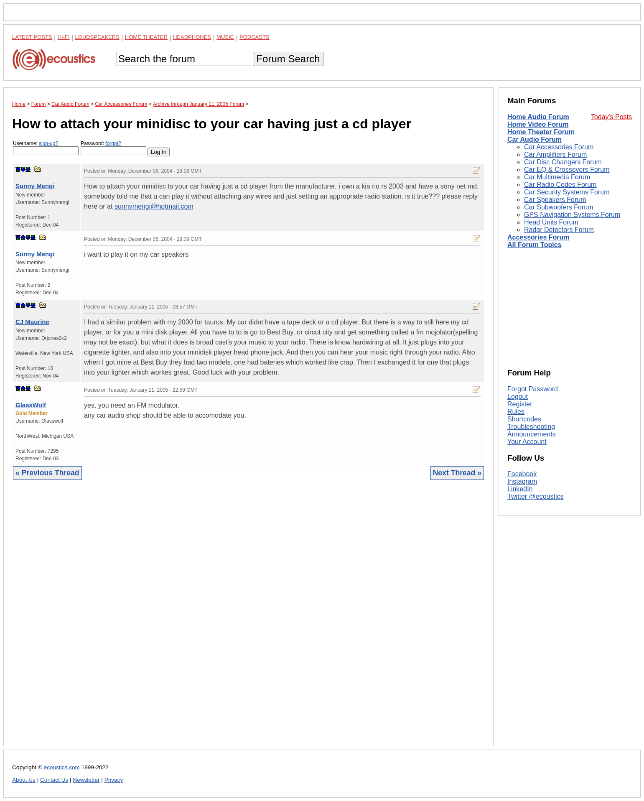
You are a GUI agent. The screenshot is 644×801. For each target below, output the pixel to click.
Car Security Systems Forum (566, 192)
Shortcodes (524, 419)
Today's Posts (611, 116)
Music (225, 37)
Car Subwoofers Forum (558, 207)
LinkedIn (520, 488)
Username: (46, 147)
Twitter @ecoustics (535, 496)
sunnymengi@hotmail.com (154, 206)
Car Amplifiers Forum (555, 154)
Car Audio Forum (534, 139)
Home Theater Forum (541, 131)
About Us (24, 780)
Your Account (527, 441)
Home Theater (146, 37)
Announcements (531, 434)
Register (519, 404)
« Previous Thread (47, 473)
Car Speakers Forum (555, 199)
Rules (515, 411)
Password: (113, 147)
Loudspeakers (97, 37)
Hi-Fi (64, 37)
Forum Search (288, 58)
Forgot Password (532, 389)
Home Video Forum (537, 124)
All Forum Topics (534, 244)
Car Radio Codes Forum (560, 184)
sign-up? (48, 143)
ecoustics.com (62, 767)
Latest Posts (32, 37)
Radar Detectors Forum (559, 229)
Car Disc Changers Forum (563, 162)
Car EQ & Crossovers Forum (566, 169)
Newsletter (86, 780)
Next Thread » (457, 473)
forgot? (113, 143)
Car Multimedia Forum (557, 177)
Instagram (522, 481)
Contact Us (54, 780)
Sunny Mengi (34, 185)
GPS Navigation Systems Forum (572, 214)
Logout (517, 396)
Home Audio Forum (538, 116)
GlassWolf (30, 404)
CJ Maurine (32, 321)
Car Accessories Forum (558, 147)
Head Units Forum (551, 222)
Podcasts (254, 37)
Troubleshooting (531, 426)
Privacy (113, 780)
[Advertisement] (248, 619)
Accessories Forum (538, 237)
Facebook (522, 473)
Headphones (192, 37)
